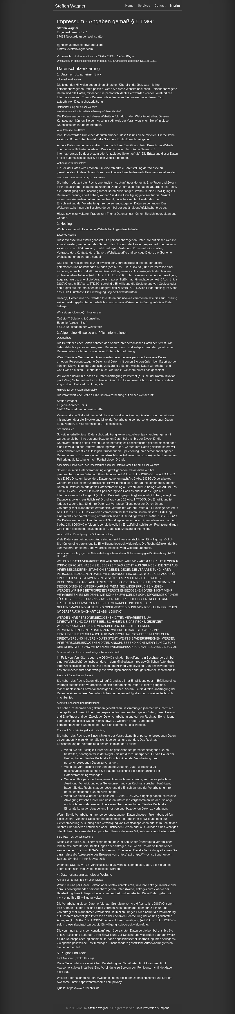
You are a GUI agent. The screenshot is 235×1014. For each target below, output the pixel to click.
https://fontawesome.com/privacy (100, 982)
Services (144, 5)
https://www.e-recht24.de (83, 988)
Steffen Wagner (98, 1008)
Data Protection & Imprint (152, 1008)
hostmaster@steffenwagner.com (82, 44)
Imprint (175, 5)
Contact (160, 5)
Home (129, 5)
